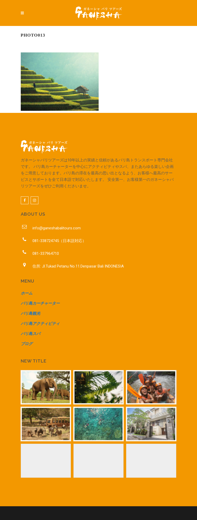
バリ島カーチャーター (40, 303)
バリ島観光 (30, 313)
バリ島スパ (30, 333)
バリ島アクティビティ (40, 323)
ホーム (26, 293)
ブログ (26, 343)
